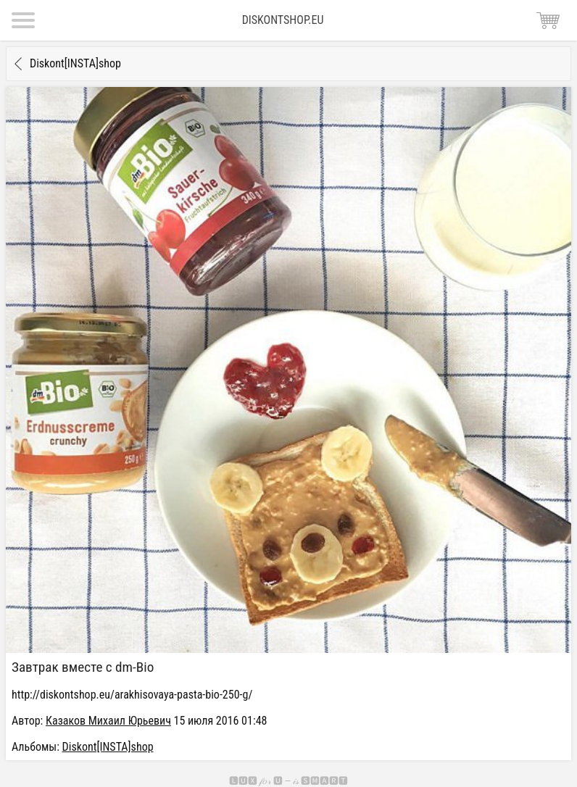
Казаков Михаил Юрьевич (108, 721)
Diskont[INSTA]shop (75, 63)
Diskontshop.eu (283, 20)
